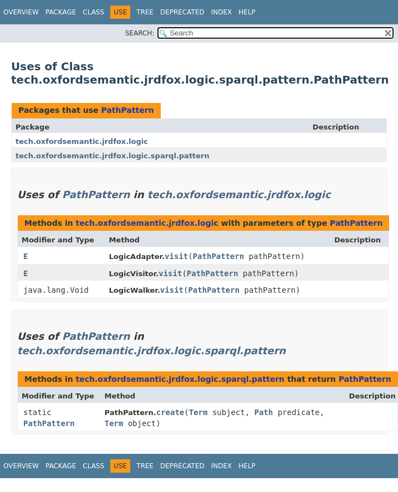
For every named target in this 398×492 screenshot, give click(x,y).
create (170, 412)
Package (60, 12)
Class (93, 12)
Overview (21, 12)
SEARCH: (140, 33)
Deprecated (182, 12)
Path (263, 412)
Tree (145, 12)
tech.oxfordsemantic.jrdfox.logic (82, 141)
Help (247, 12)
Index (221, 12)
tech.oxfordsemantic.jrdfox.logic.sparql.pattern (113, 156)
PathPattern (127, 110)
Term (198, 412)
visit (176, 256)
